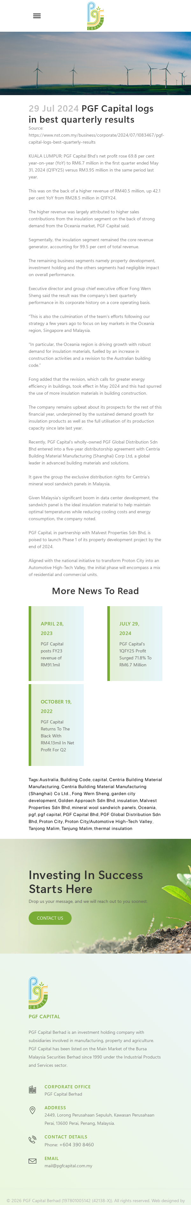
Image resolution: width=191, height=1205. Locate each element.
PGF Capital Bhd (81, 814)
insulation (127, 800)
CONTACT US (50, 918)
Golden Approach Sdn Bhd (86, 800)
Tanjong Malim (44, 828)
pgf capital (49, 814)
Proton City (51, 821)
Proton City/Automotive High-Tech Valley (108, 821)
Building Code (75, 779)
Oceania (147, 807)
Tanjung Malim (76, 828)
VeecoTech (95, 1194)
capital (100, 779)
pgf (32, 814)
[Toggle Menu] (37, 16)
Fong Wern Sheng (91, 793)
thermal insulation (113, 828)
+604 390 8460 (76, 1130)
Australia (49, 779)
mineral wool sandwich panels (104, 807)
